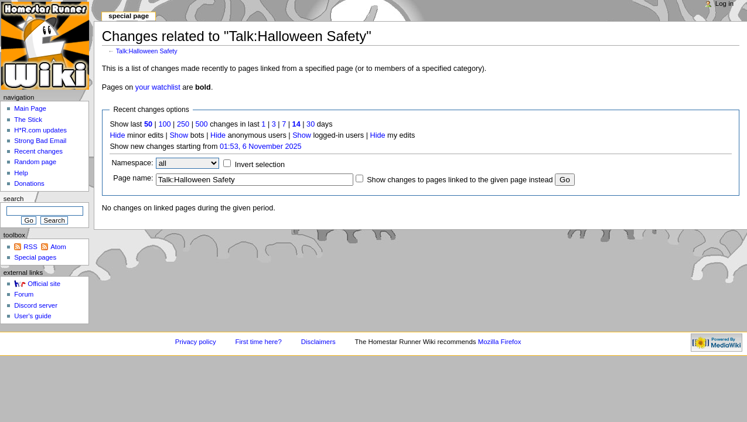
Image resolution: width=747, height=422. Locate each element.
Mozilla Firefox (499, 341)
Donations (29, 183)
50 (148, 124)
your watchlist (157, 87)
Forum (23, 294)
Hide (117, 135)
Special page (128, 15)
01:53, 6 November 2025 (261, 146)
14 (296, 124)
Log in (724, 3)
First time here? (258, 341)
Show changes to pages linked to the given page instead (459, 180)
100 (164, 124)
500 (201, 124)
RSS (30, 246)
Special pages (35, 257)
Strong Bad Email (40, 140)
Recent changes (38, 151)
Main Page (30, 108)
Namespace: (132, 163)
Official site (44, 283)
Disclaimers (318, 341)
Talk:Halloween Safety (147, 51)
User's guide (32, 315)
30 (310, 124)
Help (21, 172)
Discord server (35, 305)
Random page (35, 161)
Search (14, 198)
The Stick (28, 119)
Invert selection (260, 165)
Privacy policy (195, 341)
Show (178, 135)
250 (183, 124)
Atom (58, 246)
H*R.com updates (40, 130)
